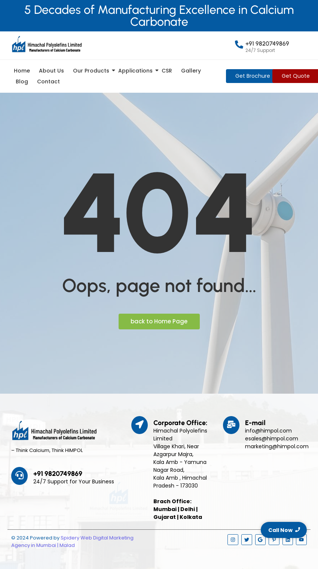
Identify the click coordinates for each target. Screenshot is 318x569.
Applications (136, 70)
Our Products (92, 70)
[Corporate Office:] (139, 425)
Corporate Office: (180, 423)
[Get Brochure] (252, 76)
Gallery (191, 70)
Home (22, 70)
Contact (48, 81)
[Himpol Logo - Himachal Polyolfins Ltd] (46, 44)
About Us (51, 70)
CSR (167, 70)
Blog (22, 81)
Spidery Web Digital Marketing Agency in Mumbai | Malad (72, 541)
